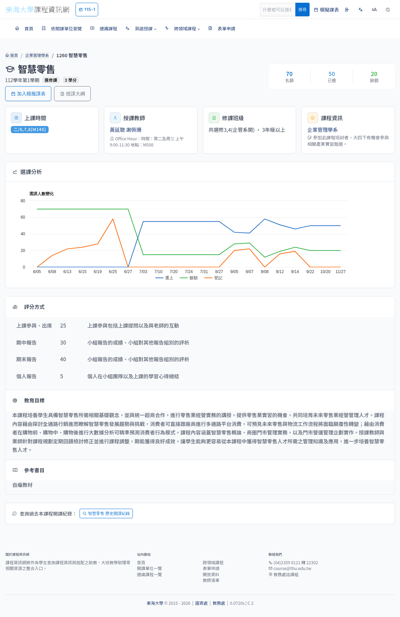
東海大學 (154, 603)
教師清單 (211, 580)
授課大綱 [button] (72, 93)
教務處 (218, 603)
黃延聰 (117, 129)
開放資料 (211, 574)
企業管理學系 (35, 55)
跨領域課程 (213, 562)
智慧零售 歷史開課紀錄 (106, 513)
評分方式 (28, 306)
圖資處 (201, 603)
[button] (140, 28)
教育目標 (28, 400)
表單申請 (211, 568)
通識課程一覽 (149, 574)
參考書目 (28, 470)
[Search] (281, 9)
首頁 (11, 55)
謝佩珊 (133, 129)
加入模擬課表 (28, 93)
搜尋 (302, 9)
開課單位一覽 (149, 568)
